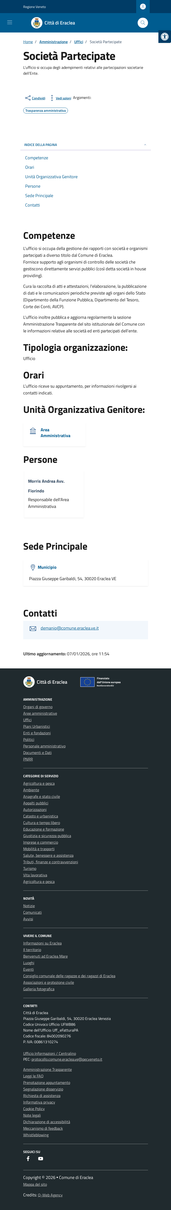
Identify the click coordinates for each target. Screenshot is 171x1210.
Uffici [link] (27, 720)
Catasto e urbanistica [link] (40, 816)
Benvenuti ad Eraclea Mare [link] (45, 956)
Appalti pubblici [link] (35, 803)
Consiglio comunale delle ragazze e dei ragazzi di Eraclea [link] (69, 976)
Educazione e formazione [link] (43, 829)
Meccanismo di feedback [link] (43, 1128)
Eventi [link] (28, 969)
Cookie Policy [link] (34, 1109)
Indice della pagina (85, 144)
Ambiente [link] (31, 790)
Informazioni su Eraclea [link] (42, 943)
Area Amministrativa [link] (55, 432)
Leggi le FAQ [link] (33, 1076)
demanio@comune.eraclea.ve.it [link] (70, 628)
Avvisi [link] (28, 919)
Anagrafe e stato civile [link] (41, 796)
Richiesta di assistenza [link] (41, 1095)
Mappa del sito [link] (35, 1184)
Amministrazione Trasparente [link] (47, 1069)
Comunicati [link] (32, 912)
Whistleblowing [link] (36, 1135)
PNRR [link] (28, 759)
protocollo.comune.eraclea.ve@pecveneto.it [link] (66, 1059)
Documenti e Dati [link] (37, 752)
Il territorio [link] (32, 950)
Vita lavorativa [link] (35, 875)
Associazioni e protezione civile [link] (48, 982)
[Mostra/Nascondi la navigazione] (10, 22)
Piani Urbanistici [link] (36, 726)
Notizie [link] (29, 906)
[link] (164, 36)
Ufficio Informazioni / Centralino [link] (49, 1053)
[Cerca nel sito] (143, 23)
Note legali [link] (32, 1115)
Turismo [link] (29, 868)
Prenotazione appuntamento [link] (46, 1082)
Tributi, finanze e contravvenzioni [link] (50, 862)
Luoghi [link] (28, 963)
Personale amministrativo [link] (44, 746)
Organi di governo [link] (37, 707)
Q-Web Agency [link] (50, 1195)
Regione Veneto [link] (34, 6)
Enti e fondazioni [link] (37, 733)
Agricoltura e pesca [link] (39, 783)
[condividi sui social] (34, 98)
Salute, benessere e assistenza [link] (48, 855)
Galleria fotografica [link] (38, 989)
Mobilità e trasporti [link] (39, 849)
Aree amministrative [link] (40, 713)
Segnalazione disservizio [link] (43, 1089)
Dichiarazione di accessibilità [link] (46, 1122)
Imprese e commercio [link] (40, 842)
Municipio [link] (47, 567)
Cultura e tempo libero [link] (41, 822)
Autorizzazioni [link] (35, 809)
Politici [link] (28, 739)
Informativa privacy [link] (39, 1102)
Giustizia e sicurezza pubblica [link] (47, 836)
